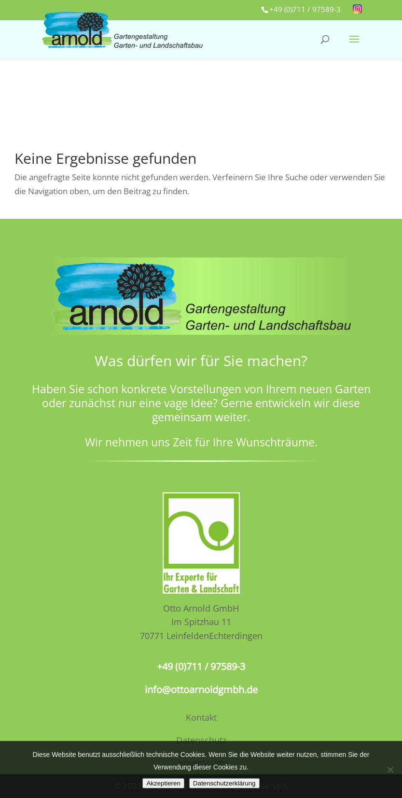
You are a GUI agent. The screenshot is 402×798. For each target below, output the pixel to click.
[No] (390, 769)
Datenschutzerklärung (224, 783)
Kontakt (201, 717)
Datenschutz (201, 740)
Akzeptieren (163, 783)
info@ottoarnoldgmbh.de (201, 689)
